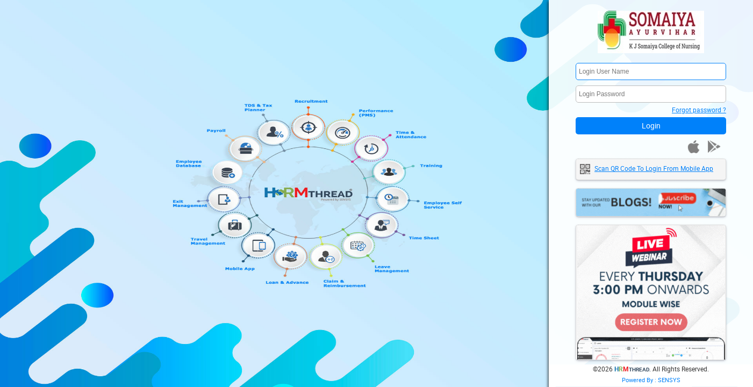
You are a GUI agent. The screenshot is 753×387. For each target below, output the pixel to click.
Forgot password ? (699, 109)
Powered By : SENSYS (651, 380)
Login (651, 125)
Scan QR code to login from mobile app (653, 168)
